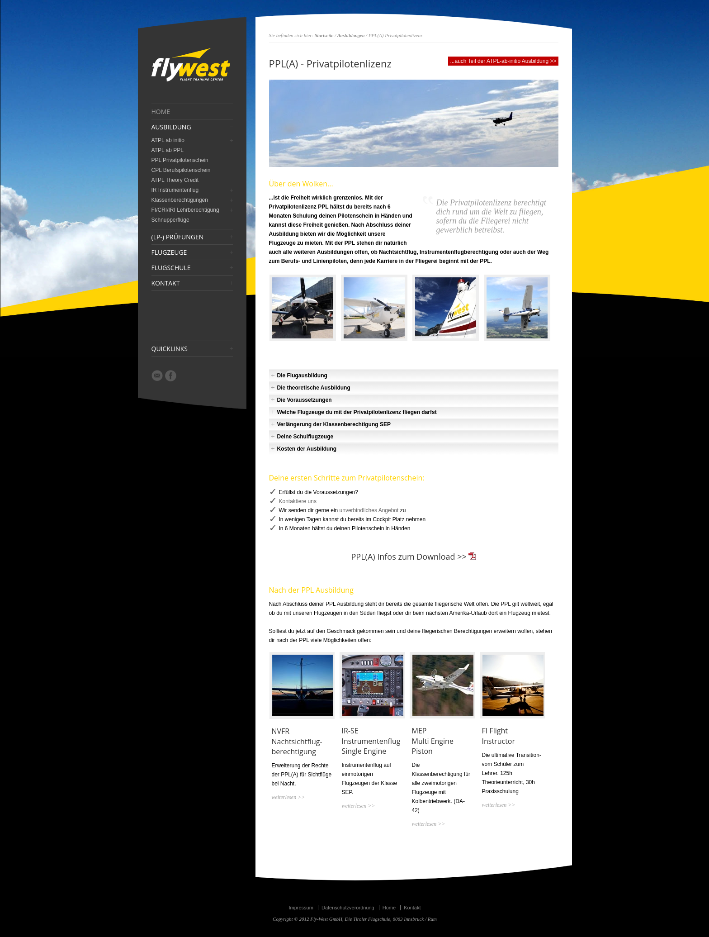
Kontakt (412, 907)
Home (389, 907)
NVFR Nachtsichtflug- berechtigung (297, 741)
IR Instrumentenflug (175, 190)
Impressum (300, 907)
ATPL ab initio (167, 140)
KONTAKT (165, 283)
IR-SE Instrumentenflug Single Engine (371, 741)
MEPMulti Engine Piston (433, 741)
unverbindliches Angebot (369, 510)
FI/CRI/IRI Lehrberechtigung (185, 210)
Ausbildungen (351, 35)
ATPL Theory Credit (175, 180)
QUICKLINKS (169, 349)
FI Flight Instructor (498, 736)
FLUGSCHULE (171, 268)
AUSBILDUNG (171, 127)
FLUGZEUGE (169, 252)
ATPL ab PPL (167, 150)
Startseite (324, 35)
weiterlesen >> (288, 797)
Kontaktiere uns (298, 501)
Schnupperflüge (170, 220)
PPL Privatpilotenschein (179, 160)
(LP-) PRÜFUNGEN (177, 237)
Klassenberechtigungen (179, 200)
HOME (160, 112)
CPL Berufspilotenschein (181, 170)
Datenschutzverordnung (347, 907)
